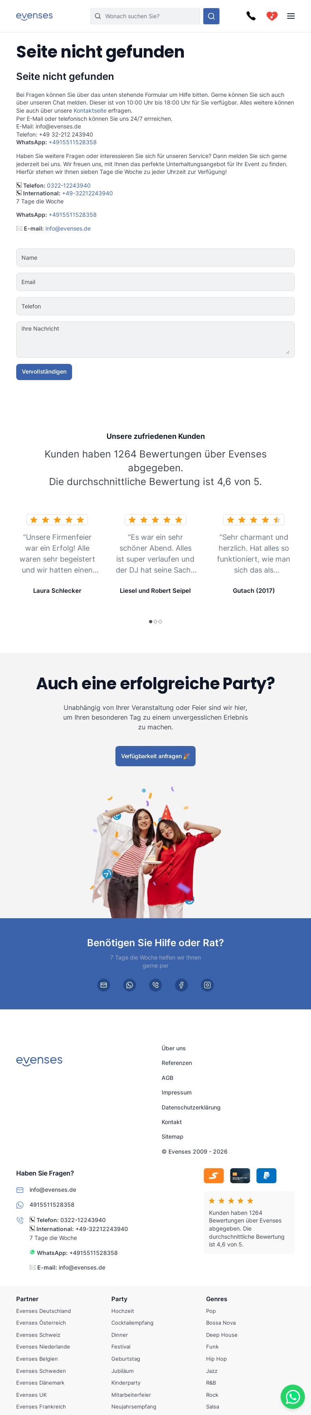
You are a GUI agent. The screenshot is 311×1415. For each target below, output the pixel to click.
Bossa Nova (221, 1322)
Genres (216, 1299)
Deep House (222, 1335)
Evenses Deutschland (43, 1311)
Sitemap (172, 1136)
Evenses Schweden (41, 1371)
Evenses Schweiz (38, 1335)
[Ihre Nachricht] (180, 339)
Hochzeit (122, 1311)
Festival (120, 1347)
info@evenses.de (68, 228)
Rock (212, 1394)
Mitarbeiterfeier (131, 1394)
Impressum (177, 1092)
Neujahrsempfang (133, 1407)
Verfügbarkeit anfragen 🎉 (155, 755)
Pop (211, 1311)
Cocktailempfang (132, 1322)
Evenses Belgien (37, 1358)
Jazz (211, 1371)
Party (119, 1299)
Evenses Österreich (41, 1322)
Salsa (212, 1407)
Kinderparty (126, 1382)
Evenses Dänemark (40, 1382)
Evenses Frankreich (41, 1407)
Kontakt (172, 1121)
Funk (212, 1347)
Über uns (174, 1048)
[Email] (180, 282)
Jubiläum (122, 1371)
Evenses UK (31, 1394)
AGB (167, 1077)
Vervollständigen (44, 371)
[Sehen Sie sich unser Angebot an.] (211, 16)
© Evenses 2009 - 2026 (195, 1151)
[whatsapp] (129, 985)
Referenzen (177, 1062)
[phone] (155, 985)
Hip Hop (216, 1358)
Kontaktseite (90, 110)
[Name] (180, 257)
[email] (103, 985)
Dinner (119, 1335)
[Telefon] (180, 306)
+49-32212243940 (87, 193)
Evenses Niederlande (43, 1347)
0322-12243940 (69, 185)
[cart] (272, 16)
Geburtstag (125, 1358)
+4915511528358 (73, 142)
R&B (211, 1382)
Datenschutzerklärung (191, 1106)
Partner (27, 1299)
